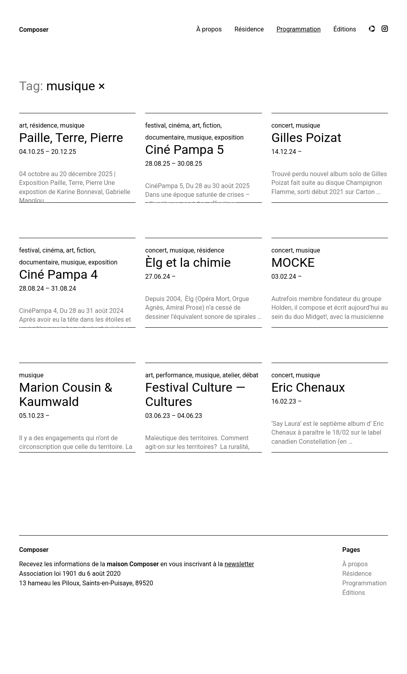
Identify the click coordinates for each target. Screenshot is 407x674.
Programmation (299, 29)
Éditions (344, 29)
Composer (33, 29)
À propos (209, 29)
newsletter (239, 564)
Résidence (249, 29)
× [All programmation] (101, 85)
